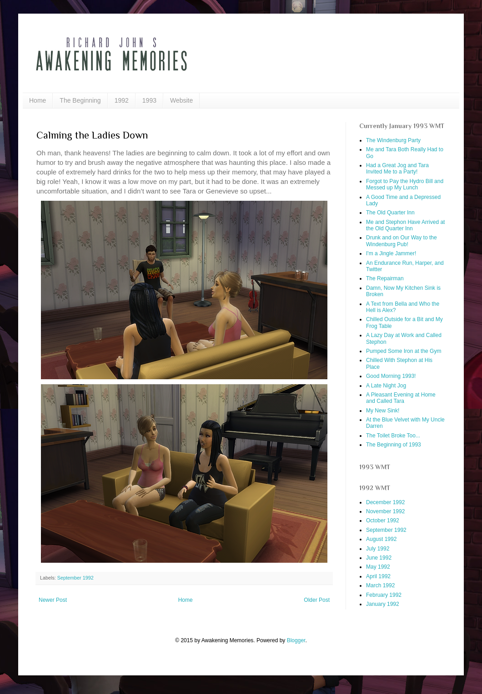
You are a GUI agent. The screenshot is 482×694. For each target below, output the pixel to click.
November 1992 (385, 511)
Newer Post (53, 600)
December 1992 (385, 502)
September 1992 (75, 577)
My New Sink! (382, 410)
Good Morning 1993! (391, 376)
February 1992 (384, 595)
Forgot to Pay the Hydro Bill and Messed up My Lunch (404, 184)
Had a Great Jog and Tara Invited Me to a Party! (397, 168)
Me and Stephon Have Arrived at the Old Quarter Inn (405, 225)
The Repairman (385, 278)
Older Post (317, 600)
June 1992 (379, 558)
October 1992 (382, 520)
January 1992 (382, 604)
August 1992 (381, 539)
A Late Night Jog (386, 385)
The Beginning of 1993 (393, 444)
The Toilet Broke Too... (393, 435)
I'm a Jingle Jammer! (391, 253)
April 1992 (378, 576)
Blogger (296, 640)
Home (37, 100)
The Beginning (80, 100)
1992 (122, 100)
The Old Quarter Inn (390, 212)
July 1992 (377, 548)
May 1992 (378, 567)
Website (181, 100)
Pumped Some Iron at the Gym (403, 351)
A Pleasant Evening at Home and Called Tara (401, 398)
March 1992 (380, 585)
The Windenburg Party (393, 140)
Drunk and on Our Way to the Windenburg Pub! (401, 240)
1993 (149, 100)
